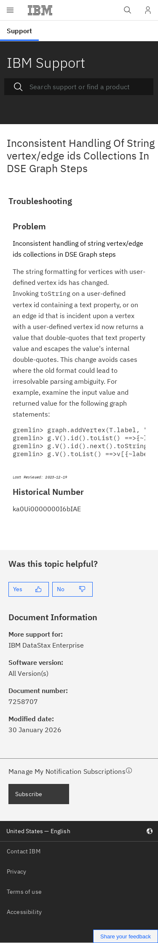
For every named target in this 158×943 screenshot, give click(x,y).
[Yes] (28, 589)
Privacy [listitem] (16, 871)
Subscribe (28, 794)
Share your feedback (125, 936)
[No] (72, 589)
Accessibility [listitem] (24, 912)
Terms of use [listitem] (24, 891)
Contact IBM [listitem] (23, 851)
